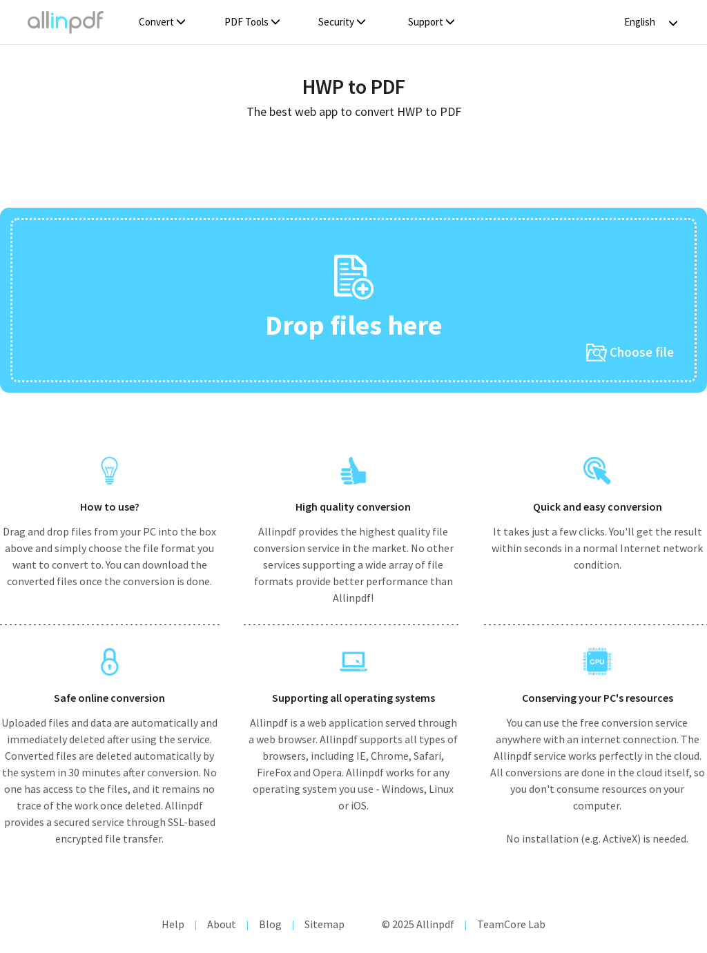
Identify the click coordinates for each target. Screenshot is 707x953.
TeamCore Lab (511, 924)
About (221, 924)
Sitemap (324, 924)
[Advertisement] (353, 168)
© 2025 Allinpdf (418, 924)
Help (173, 924)
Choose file (630, 352)
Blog (270, 924)
